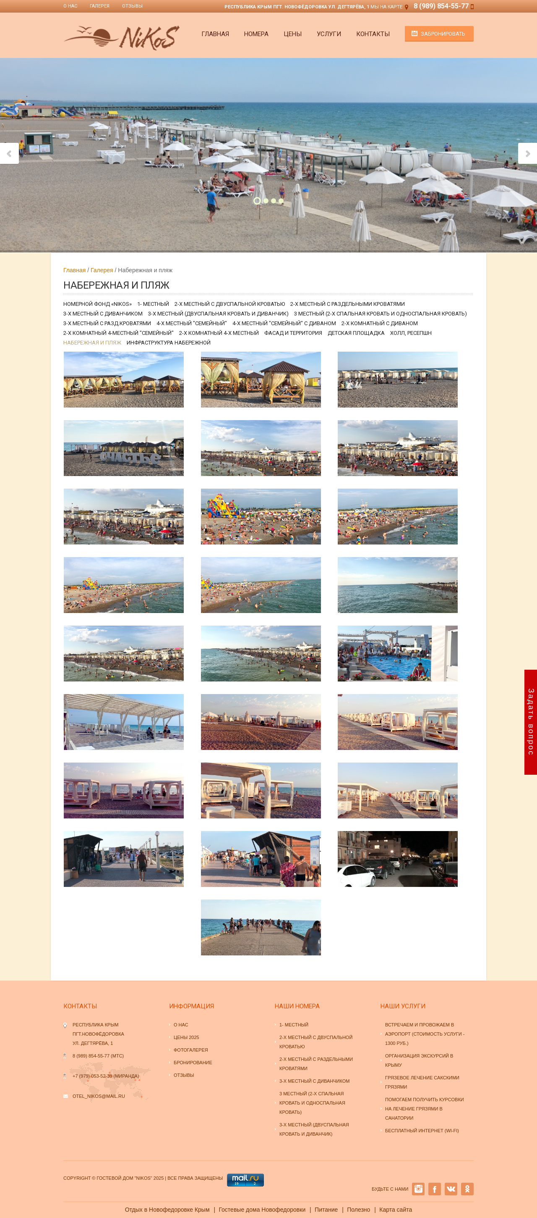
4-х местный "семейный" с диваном (284, 323)
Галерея (99, 6)
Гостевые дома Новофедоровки (262, 1209)
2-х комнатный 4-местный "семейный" (118, 333)
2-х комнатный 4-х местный (219, 333)
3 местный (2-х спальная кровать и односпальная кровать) (380, 313)
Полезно (358, 1209)
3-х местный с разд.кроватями (107, 323)
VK (451, 1189)
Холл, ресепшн (411, 333)
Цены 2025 (186, 1037)
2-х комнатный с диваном (379, 323)
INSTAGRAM (418, 1189)
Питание (326, 1209)
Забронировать (443, 34)
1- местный (153, 304)
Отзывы (132, 6)
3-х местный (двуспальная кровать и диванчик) (218, 313)
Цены (293, 34)
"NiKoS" (142, 1178)
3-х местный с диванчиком (103, 313)
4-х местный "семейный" (191, 323)
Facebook (434, 1189)
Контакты (373, 34)
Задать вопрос (531, 722)
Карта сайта (395, 1209)
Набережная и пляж (92, 342)
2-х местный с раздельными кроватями (347, 304)
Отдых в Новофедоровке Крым (167, 1209)
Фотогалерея (191, 1049)
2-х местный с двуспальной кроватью (230, 304)
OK (467, 1189)
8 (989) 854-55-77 (441, 6)
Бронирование (193, 1062)
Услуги (329, 34)
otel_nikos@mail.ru (99, 1096)
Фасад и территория (293, 333)
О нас (70, 6)
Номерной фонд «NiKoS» (97, 304)
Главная (215, 34)
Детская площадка (356, 333)
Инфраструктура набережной (169, 342)
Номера (256, 34)
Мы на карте (386, 7)
